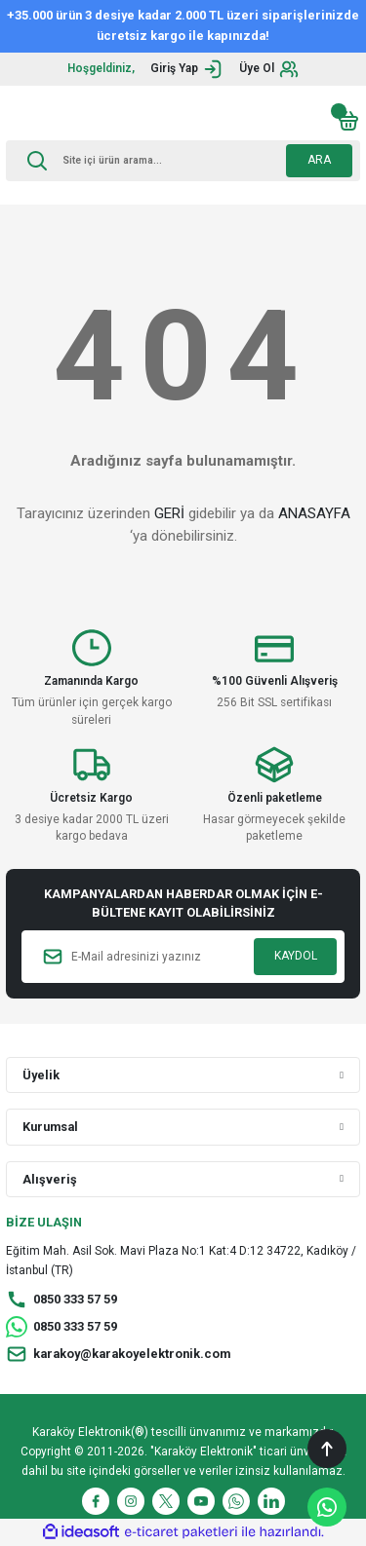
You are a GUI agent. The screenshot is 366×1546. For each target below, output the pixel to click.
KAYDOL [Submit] (295, 955)
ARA (319, 160)
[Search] (183, 160)
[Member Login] (187, 69)
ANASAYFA (314, 513)
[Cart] (348, 120)
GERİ (169, 513)
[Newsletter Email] (183, 956)
